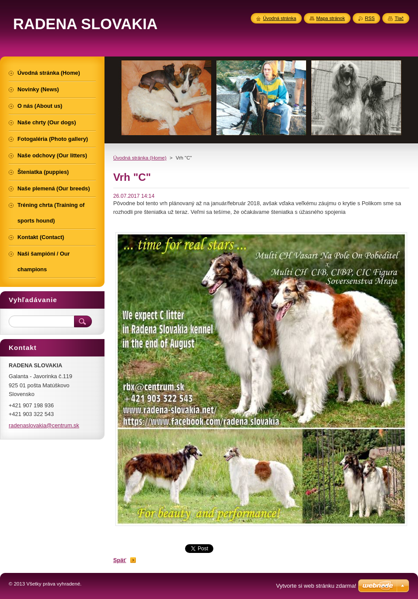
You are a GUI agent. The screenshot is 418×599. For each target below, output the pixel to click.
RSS (369, 18)
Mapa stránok (330, 18)
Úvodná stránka (279, 18)
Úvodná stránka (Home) (139, 157)
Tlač (399, 18)
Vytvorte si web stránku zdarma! (316, 585)
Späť (119, 560)
